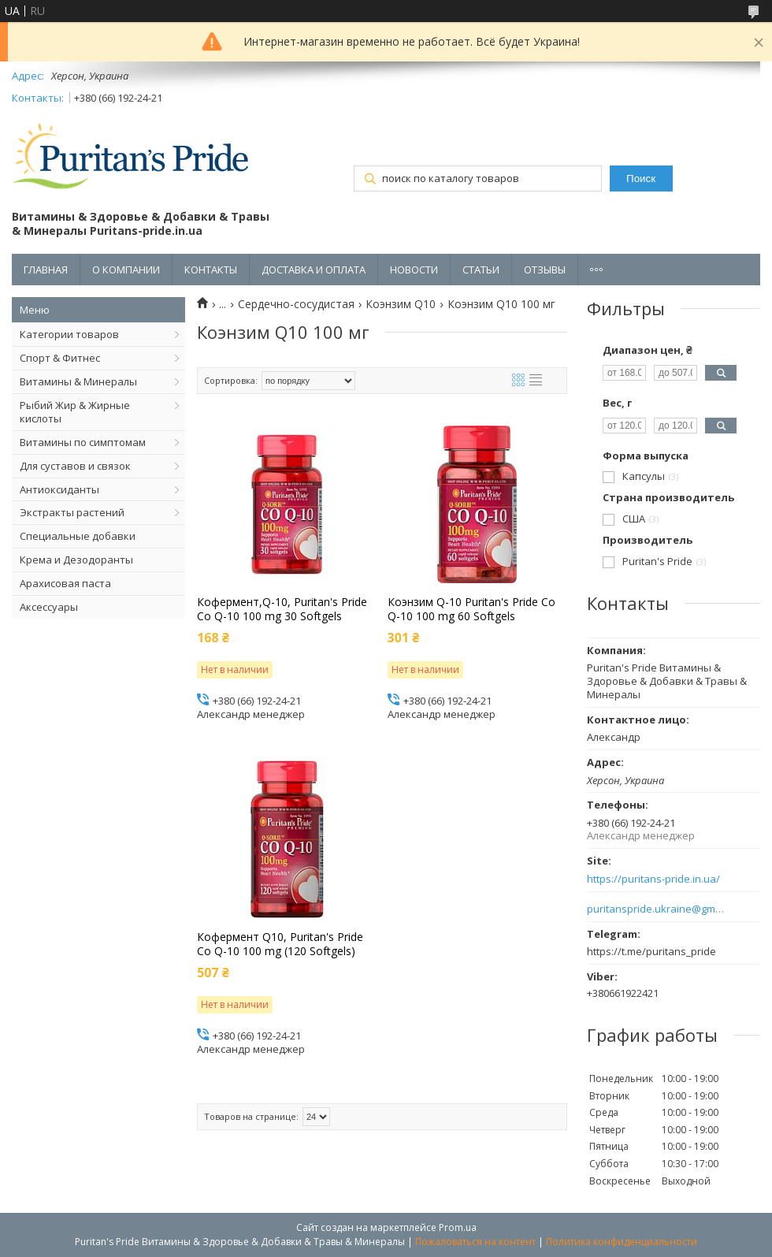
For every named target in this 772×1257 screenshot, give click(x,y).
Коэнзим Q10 (401, 304)
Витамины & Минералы (78, 381)
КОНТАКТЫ (210, 269)
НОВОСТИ (414, 269)
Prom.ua (458, 1227)
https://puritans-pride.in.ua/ (653, 879)
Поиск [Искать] (640, 178)
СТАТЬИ (480, 269)
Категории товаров (69, 334)
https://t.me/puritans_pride (651, 951)
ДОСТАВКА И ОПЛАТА (314, 269)
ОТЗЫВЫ (545, 269)
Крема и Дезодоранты (76, 559)
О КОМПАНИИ (126, 269)
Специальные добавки (77, 536)
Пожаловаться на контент (475, 1241)
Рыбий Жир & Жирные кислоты (75, 412)
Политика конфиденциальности (621, 1241)
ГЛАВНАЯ (46, 269)
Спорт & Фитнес (60, 358)
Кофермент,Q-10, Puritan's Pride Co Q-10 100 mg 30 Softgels (282, 609)
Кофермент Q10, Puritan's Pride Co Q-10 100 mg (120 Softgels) (280, 944)
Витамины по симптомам (83, 442)
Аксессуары (49, 607)
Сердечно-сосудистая (296, 304)
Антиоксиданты (59, 489)
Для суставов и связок (75, 466)
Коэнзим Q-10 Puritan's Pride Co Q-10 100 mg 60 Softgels (471, 609)
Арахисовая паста (65, 583)
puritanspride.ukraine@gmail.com (656, 909)
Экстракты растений (72, 512)
